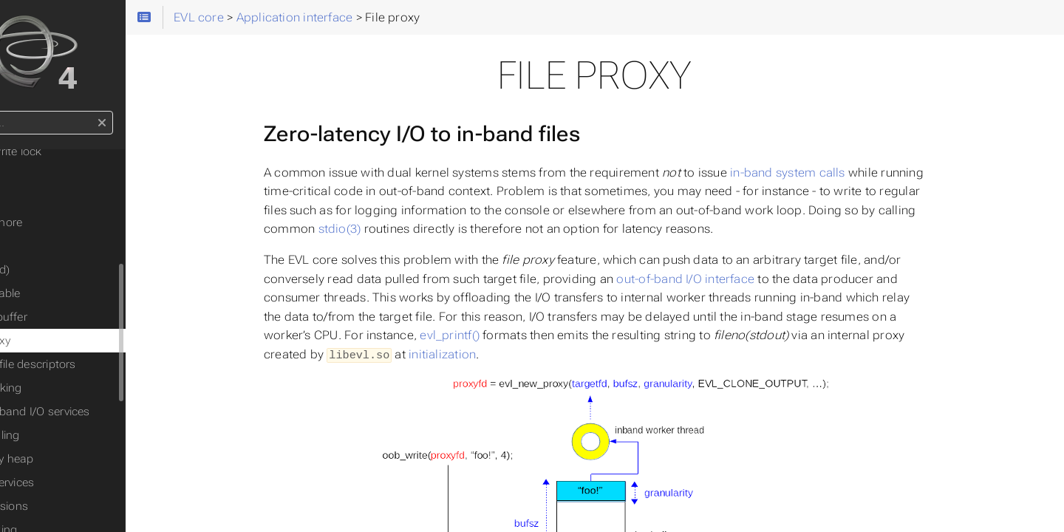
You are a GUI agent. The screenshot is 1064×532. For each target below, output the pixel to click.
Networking (65, 388)
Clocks (52, 246)
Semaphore (65, 222)
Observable (64, 293)
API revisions (68, 506)
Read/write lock (75, 151)
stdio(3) (387, 229)
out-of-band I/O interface (734, 279)
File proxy (59, 340)
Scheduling (64, 435)
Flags (49, 198)
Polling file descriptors (92, 364)
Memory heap (71, 459)
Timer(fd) (59, 269)
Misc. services (71, 482)
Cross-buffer (68, 317)
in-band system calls (835, 173)
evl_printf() (498, 335)
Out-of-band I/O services (99, 411)
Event (49, 175)
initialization (490, 354)
